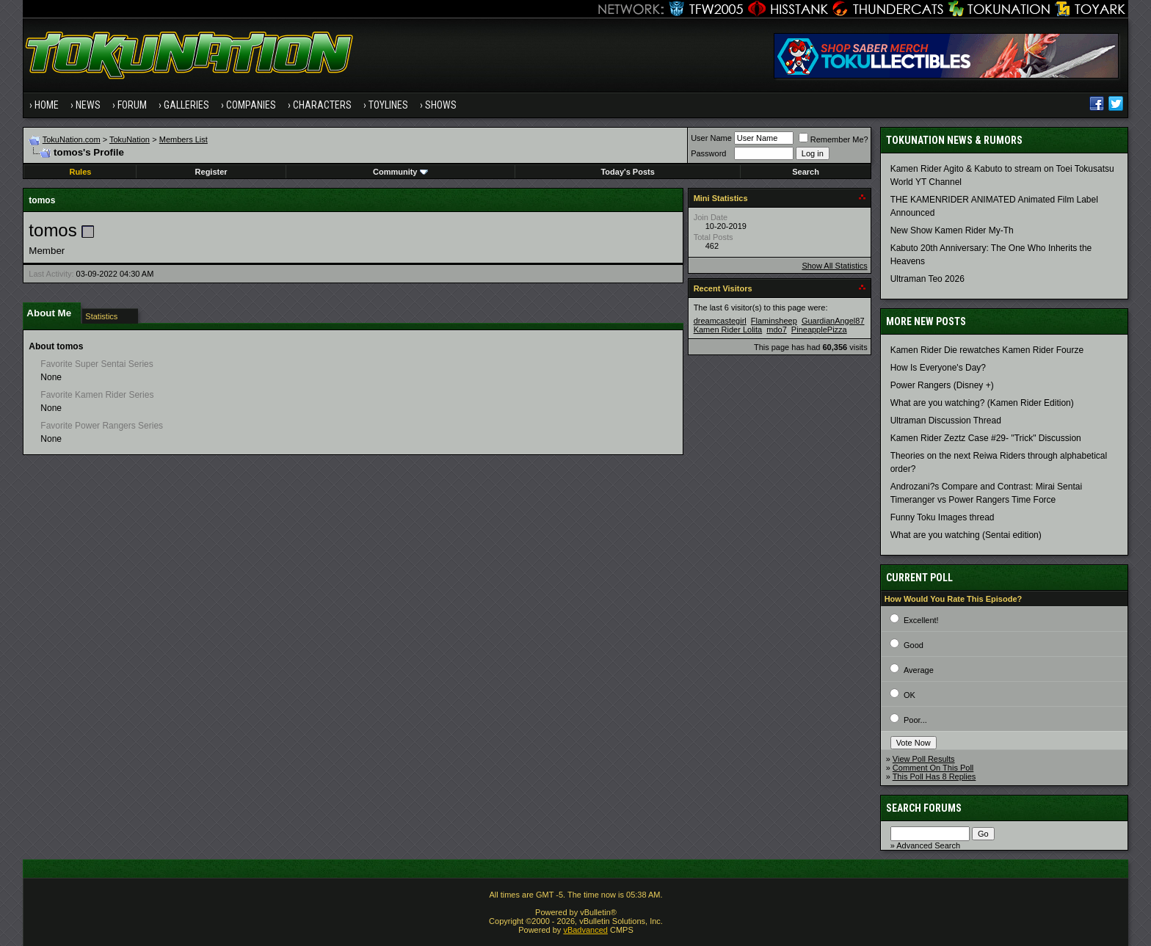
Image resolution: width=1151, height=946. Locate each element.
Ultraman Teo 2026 (927, 279)
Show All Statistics (834, 265)
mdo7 (776, 329)
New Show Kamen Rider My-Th (952, 230)
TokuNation (129, 139)
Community (400, 171)
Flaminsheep (774, 320)
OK (909, 695)
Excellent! (921, 620)
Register (211, 171)
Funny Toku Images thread (942, 517)
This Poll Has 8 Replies (934, 776)
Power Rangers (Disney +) (942, 385)
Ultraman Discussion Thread (945, 420)
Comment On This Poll (933, 767)
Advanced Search (928, 845)
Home (47, 105)
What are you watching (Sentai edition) (966, 535)
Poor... (915, 720)
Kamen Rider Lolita (728, 329)
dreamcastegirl (720, 320)
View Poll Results (924, 758)
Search (805, 171)
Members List (183, 139)
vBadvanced (585, 929)
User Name (711, 138)
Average (919, 670)
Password (708, 153)
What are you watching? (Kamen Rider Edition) (982, 403)
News (88, 105)
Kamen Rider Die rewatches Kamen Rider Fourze (986, 350)
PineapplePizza (819, 329)
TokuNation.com (72, 139)
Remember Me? (833, 139)
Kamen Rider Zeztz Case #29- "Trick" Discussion (985, 438)
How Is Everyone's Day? (938, 368)
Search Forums (924, 808)
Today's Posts (627, 171)
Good (913, 645)
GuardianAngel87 (833, 320)
